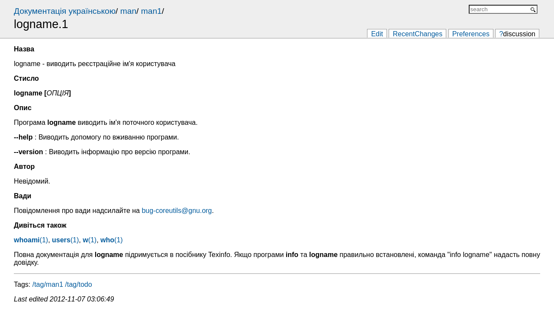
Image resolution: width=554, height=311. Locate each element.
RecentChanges (417, 34)
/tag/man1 (47, 284)
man (128, 11)
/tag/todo (78, 284)
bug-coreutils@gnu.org (177, 210)
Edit (377, 34)
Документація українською (65, 11)
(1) (31, 240)
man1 (151, 11)
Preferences (471, 34)
